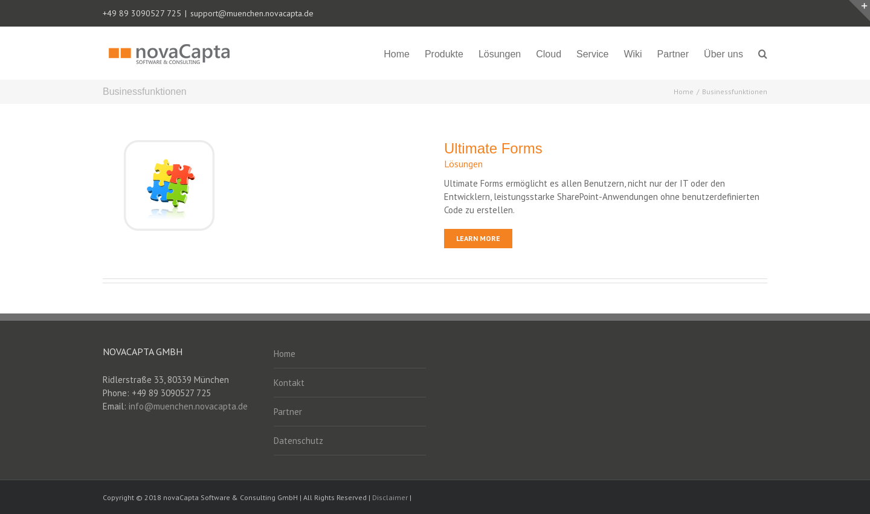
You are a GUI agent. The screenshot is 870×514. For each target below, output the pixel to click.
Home (284, 353)
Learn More (478, 238)
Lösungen (463, 164)
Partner (288, 411)
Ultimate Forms (493, 148)
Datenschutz (298, 440)
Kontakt (289, 382)
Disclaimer (390, 497)
